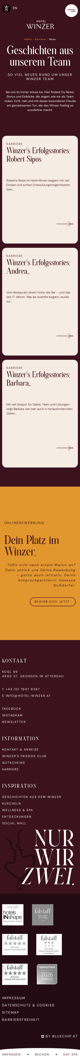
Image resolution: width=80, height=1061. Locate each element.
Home (28, 39)
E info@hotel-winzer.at (26, 696)
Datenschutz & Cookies (28, 1005)
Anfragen (11, 1054)
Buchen (42, 1054)
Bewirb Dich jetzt (53, 610)
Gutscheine (13, 763)
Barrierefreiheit (21, 1020)
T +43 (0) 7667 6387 (21, 689)
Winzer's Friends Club (24, 756)
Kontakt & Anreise (20, 749)
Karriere (40, 39)
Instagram (12, 715)
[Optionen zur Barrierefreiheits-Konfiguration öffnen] (6, 8)
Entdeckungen (17, 817)
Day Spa (70, 1054)
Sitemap (10, 1012)
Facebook (11, 709)
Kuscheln (11, 803)
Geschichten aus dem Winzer (31, 797)
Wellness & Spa (17, 810)
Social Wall (14, 823)
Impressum (13, 998)
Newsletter (14, 722)
